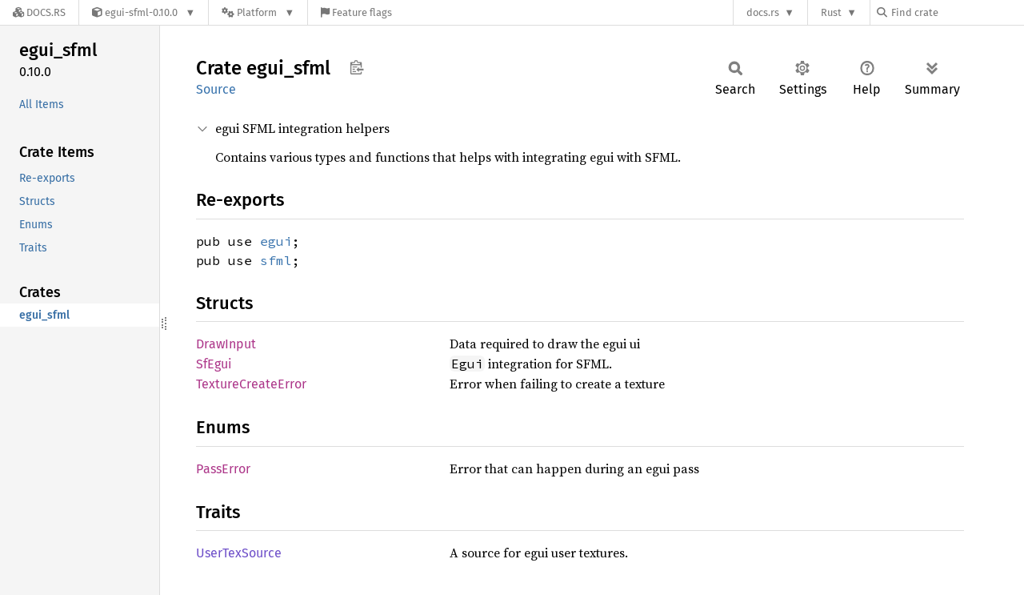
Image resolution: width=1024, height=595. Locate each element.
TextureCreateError (251, 384)
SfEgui (214, 364)
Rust (831, 12)
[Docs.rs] (39, 12)
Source (216, 89)
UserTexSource (239, 553)
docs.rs (762, 12)
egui (276, 241)
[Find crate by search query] (957, 12)
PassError (223, 468)
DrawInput (226, 344)
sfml (276, 260)
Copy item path (356, 67)
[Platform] (258, 12)
